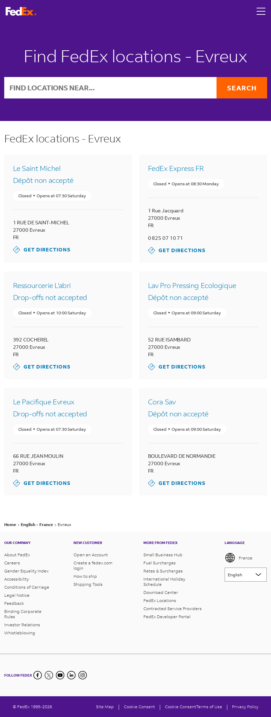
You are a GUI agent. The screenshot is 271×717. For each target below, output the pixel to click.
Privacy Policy (245, 706)
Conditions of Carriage (26, 587)
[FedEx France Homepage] (21, 11)
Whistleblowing (19, 632)
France (238, 557)
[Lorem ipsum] (246, 575)
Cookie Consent (180, 706)
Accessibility (16, 579)
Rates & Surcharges (163, 571)
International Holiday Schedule (164, 581)
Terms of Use (209, 706)
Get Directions (42, 249)
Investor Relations (22, 624)
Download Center (160, 592)
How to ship (85, 576)
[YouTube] (60, 675)
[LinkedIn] (71, 675)
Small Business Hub (162, 554)
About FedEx (17, 554)
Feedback (14, 603)
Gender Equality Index (26, 571)
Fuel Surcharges (159, 562)
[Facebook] (37, 675)
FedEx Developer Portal (167, 616)
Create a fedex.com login (92, 565)
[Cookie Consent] (139, 706)
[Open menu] (261, 11)
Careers (12, 562)
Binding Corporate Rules (22, 614)
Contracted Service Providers (172, 608)
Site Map (105, 706)
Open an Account (90, 554)
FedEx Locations (159, 600)
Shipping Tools (88, 584)
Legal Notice (17, 595)
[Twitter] (49, 675)
